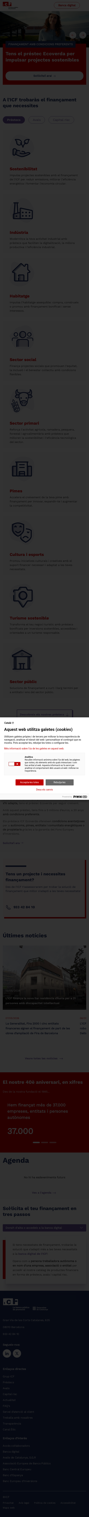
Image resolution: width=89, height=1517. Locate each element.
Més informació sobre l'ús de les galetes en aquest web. (34, 748)
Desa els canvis (44, 789)
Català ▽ (9, 723)
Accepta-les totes (29, 782)
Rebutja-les (59, 782)
